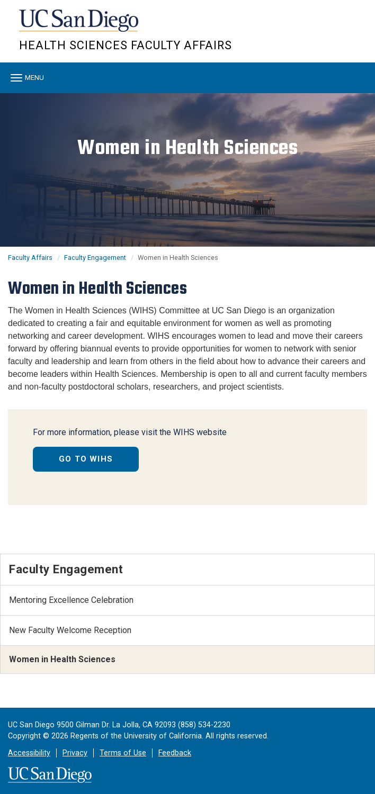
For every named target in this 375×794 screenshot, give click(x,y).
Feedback (174, 752)
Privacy (75, 752)
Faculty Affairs (30, 257)
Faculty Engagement (95, 257)
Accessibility (29, 752)
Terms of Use (123, 752)
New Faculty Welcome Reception (70, 630)
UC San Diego (79, 25)
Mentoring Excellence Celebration (71, 600)
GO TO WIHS (86, 459)
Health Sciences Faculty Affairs (125, 45)
